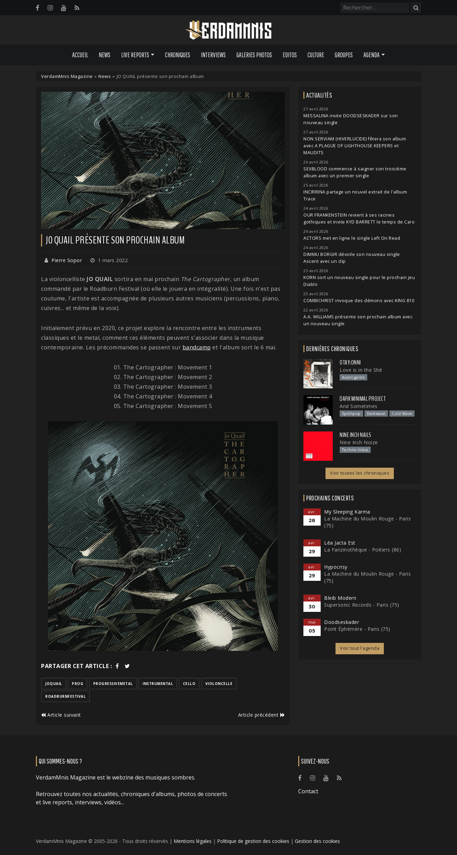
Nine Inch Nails (355, 435)
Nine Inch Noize (359, 442)
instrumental (158, 683)
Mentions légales (193, 841)
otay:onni (350, 362)
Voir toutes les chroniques (359, 473)
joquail (53, 683)
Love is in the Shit (361, 370)
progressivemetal (113, 683)
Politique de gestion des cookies (253, 841)
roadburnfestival (65, 696)
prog (77, 683)
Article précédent (261, 715)
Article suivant (61, 715)
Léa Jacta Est (340, 542)
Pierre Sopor (66, 260)
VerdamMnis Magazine (67, 76)
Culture (316, 55)
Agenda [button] (371, 55)
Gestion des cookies (317, 841)
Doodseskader (341, 622)
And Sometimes (359, 406)
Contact (308, 791)
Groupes (344, 55)
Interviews (213, 55)
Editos (290, 55)
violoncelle (219, 683)
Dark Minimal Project (363, 399)
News (104, 55)
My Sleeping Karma (347, 511)
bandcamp (197, 347)
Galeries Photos (254, 55)
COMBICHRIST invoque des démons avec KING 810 (358, 301)
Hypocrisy (336, 567)
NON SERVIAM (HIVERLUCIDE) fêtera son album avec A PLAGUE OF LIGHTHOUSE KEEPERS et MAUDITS (354, 146)
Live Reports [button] (135, 55)
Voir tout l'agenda (359, 648)
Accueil (80, 55)
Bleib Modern (340, 598)
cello (189, 683)
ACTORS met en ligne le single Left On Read (351, 238)
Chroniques (177, 55)
